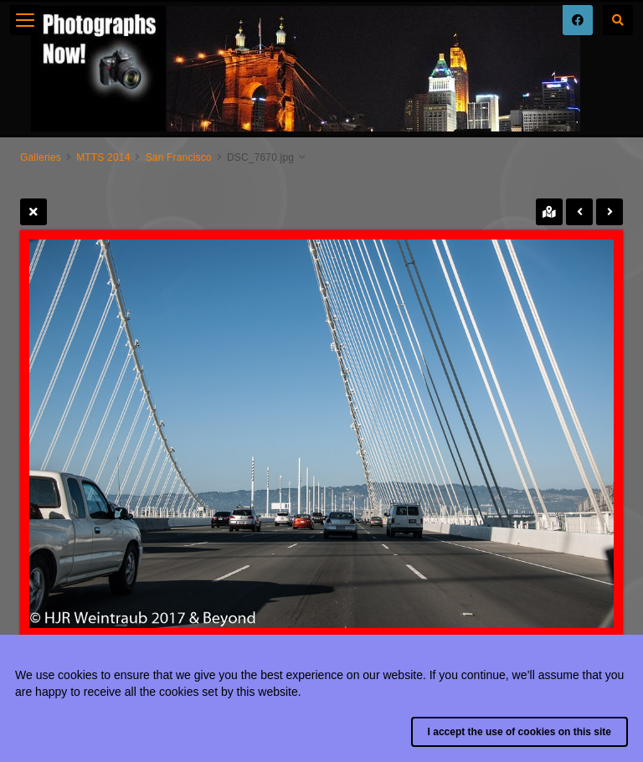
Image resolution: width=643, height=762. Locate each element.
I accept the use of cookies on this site (519, 732)
